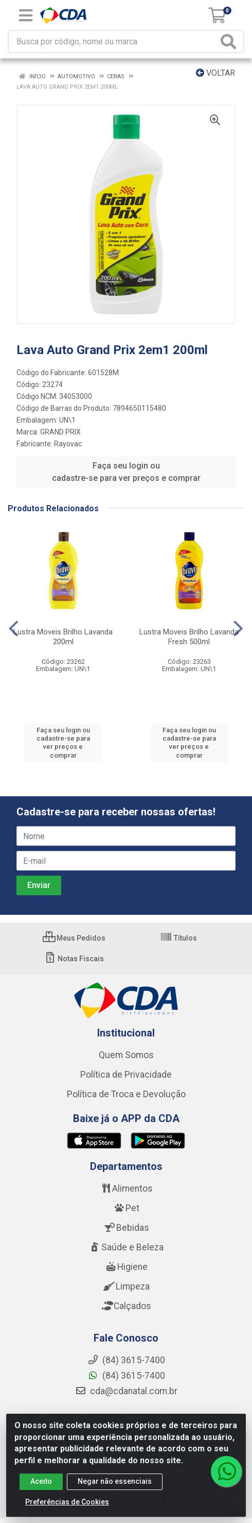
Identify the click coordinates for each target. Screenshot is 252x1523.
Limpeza (126, 1286)
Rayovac (68, 444)
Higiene (126, 1267)
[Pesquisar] (230, 41)
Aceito (41, 1481)
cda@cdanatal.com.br (126, 1391)
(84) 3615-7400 (126, 1375)
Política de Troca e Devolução (126, 1094)
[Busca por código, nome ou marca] (113, 41)
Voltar (215, 73)
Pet (126, 1208)
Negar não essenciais (115, 1481)
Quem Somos (126, 1055)
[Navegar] (14, 628)
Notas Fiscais (74, 959)
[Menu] (25, 15)
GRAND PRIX (60, 432)
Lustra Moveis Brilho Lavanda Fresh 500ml (189, 636)
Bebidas (126, 1228)
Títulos (178, 938)
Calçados (126, 1306)
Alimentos (126, 1188)
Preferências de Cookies (67, 1502)
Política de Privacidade (126, 1074)
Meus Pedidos (74, 938)
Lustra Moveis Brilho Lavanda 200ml (63, 636)
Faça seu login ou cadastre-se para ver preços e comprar (126, 472)
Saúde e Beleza (126, 1247)
